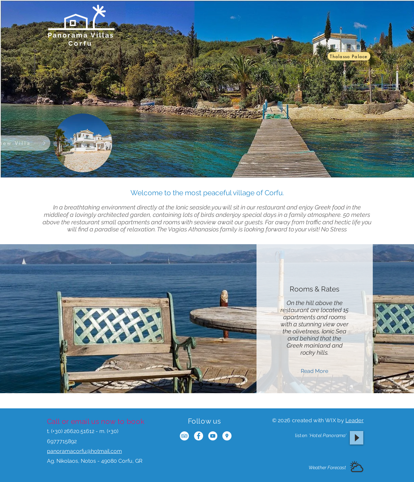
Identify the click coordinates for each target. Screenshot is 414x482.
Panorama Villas (81, 35)
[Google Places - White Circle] (227, 435)
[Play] (356, 438)
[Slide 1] (201, 384)
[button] (356, 467)
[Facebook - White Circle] (198, 435)
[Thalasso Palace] (348, 56)
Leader (354, 420)
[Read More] (314, 371)
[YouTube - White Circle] (212, 435)
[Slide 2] (211, 384)
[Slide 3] (220, 384)
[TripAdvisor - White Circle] (184, 435)
